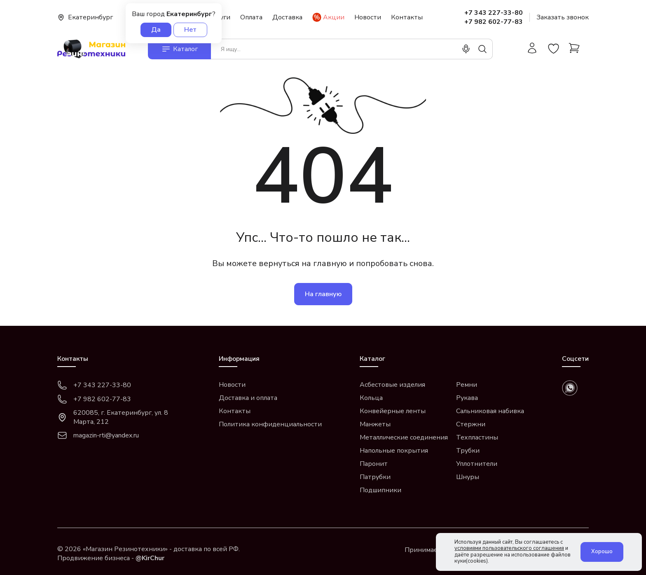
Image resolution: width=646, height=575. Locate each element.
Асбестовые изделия (392, 384)
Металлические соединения (404, 437)
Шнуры (467, 477)
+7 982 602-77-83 (493, 21)
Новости (367, 17)
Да (156, 29)
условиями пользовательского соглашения (509, 548)
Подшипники (380, 490)
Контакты (407, 17)
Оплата (251, 17)
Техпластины (477, 437)
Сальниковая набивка (490, 411)
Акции (328, 17)
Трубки (468, 450)
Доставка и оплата (248, 397)
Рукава (467, 397)
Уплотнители (476, 463)
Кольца (371, 397)
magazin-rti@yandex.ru (98, 435)
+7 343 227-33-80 (493, 12)
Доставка (287, 17)
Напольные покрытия (394, 450)
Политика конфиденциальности (270, 424)
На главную (323, 294)
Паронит (374, 463)
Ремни (466, 384)
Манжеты (375, 424)
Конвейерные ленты (393, 411)
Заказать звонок (562, 17)
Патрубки (375, 477)
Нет (190, 29)
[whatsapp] (570, 388)
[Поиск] (482, 49)
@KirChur (150, 558)
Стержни (470, 424)
